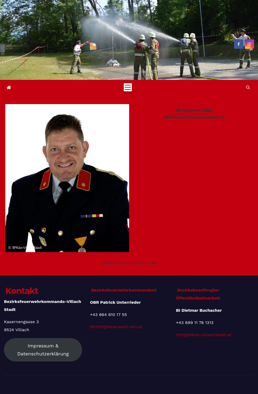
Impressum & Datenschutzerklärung (43, 349)
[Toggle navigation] (127, 87)
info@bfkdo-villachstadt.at (203, 334)
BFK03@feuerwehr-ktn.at (116, 326)
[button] (248, 87)
